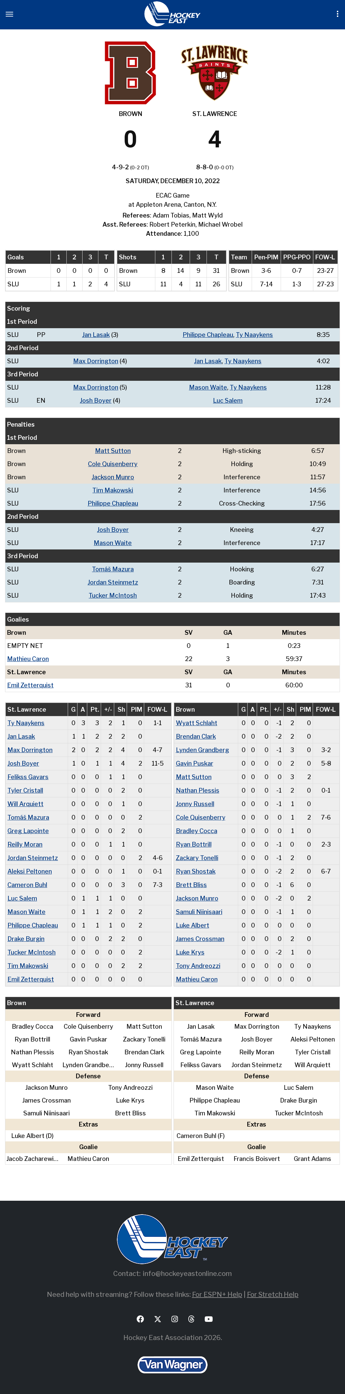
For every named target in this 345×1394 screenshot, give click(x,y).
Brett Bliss (191, 884)
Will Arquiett (25, 803)
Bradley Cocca (196, 830)
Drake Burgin (25, 938)
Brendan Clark (196, 736)
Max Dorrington (95, 361)
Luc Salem (228, 400)
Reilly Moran (24, 844)
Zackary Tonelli (197, 857)
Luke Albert (192, 925)
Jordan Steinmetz (113, 582)
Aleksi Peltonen (29, 871)
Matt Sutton (113, 450)
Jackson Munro (113, 477)
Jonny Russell (195, 803)
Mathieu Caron (28, 658)
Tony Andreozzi (198, 965)
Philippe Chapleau (208, 334)
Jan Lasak (96, 334)
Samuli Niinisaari (199, 911)
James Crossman (200, 938)
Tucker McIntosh (113, 595)
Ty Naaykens (254, 334)
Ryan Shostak (196, 871)
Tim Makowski (112, 490)
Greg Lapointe (28, 830)
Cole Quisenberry (112, 463)
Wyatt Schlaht (196, 723)
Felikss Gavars (28, 776)
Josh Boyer (96, 400)
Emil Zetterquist (30, 685)
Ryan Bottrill (194, 844)
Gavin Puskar (194, 763)
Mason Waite (208, 387)
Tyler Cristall (25, 790)
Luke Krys (190, 952)
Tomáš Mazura (113, 569)
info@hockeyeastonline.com (187, 1274)
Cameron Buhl (27, 884)
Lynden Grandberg (202, 749)
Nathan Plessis (197, 790)
